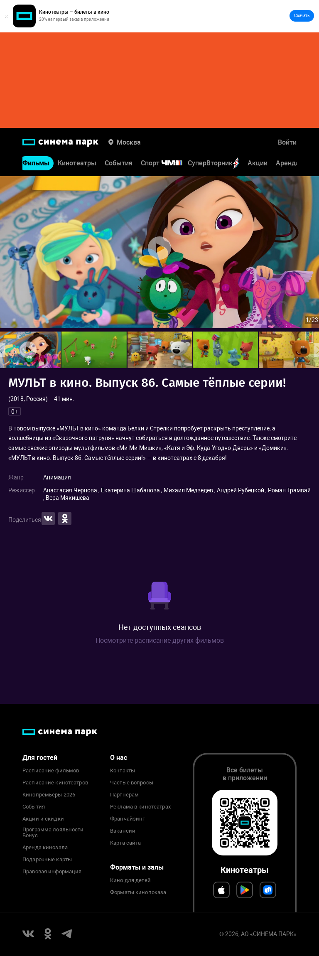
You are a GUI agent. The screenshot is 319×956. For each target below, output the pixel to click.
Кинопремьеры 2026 (48, 795)
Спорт (167, 163)
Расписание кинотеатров (55, 783)
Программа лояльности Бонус (53, 832)
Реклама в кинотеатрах (140, 807)
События (119, 163)
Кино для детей (130, 880)
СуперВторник (213, 163)
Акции (257, 163)
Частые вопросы (131, 783)
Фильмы (35, 163)
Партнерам (124, 795)
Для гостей (39, 758)
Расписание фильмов (50, 771)
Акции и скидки (43, 819)
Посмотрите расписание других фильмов (160, 640)
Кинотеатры (77, 163)
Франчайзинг (127, 819)
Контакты (122, 771)
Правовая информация (51, 872)
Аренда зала (296, 163)
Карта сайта (125, 843)
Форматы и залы (137, 867)
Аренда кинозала (45, 847)
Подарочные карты (47, 860)
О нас (118, 758)
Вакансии (122, 831)
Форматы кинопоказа (138, 892)
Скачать (301, 15)
